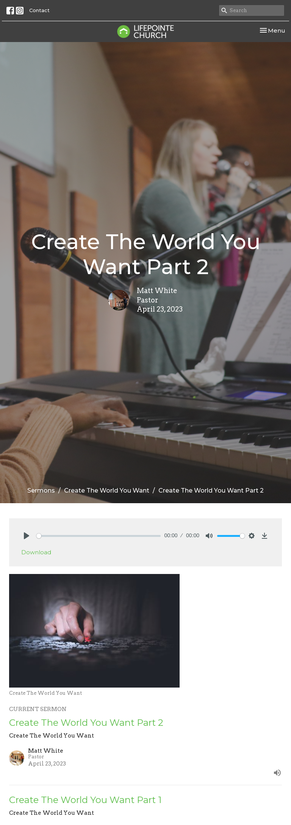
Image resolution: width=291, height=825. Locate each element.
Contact (39, 10)
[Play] (26, 536)
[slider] (98, 536)
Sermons (41, 490)
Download (36, 552)
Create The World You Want (106, 490)
